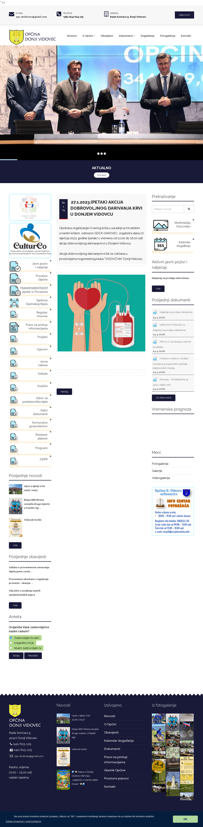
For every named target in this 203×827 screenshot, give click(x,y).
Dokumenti (127, 35)
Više (15, 545)
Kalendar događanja (119, 740)
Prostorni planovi (116, 778)
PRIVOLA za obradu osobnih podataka (172, 345)
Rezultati (33, 655)
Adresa (114, 13)
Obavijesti (107, 35)
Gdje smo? (184, 15)
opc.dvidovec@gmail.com (31, 16)
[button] (23, 821)
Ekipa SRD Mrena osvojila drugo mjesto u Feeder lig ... (37, 504)
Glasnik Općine (115, 770)
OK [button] (185, 819)
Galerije (157, 471)
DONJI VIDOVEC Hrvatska (173, 431)
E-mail (19, 13)
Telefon (67, 13)
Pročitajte (101, 175)
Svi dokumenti (163, 397)
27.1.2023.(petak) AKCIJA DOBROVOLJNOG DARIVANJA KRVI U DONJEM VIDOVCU (106, 208)
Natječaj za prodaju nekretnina (170, 278)
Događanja (147, 35)
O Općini (88, 35)
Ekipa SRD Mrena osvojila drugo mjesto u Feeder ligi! (85, 733)
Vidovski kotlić (32, 520)
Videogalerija (161, 478)
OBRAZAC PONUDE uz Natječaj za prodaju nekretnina (169, 329)
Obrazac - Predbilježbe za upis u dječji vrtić (170, 383)
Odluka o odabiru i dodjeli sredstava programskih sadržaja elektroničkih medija (170, 365)
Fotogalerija (167, 35)
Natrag (64, 391)
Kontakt (186, 35)
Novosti (72, 35)
